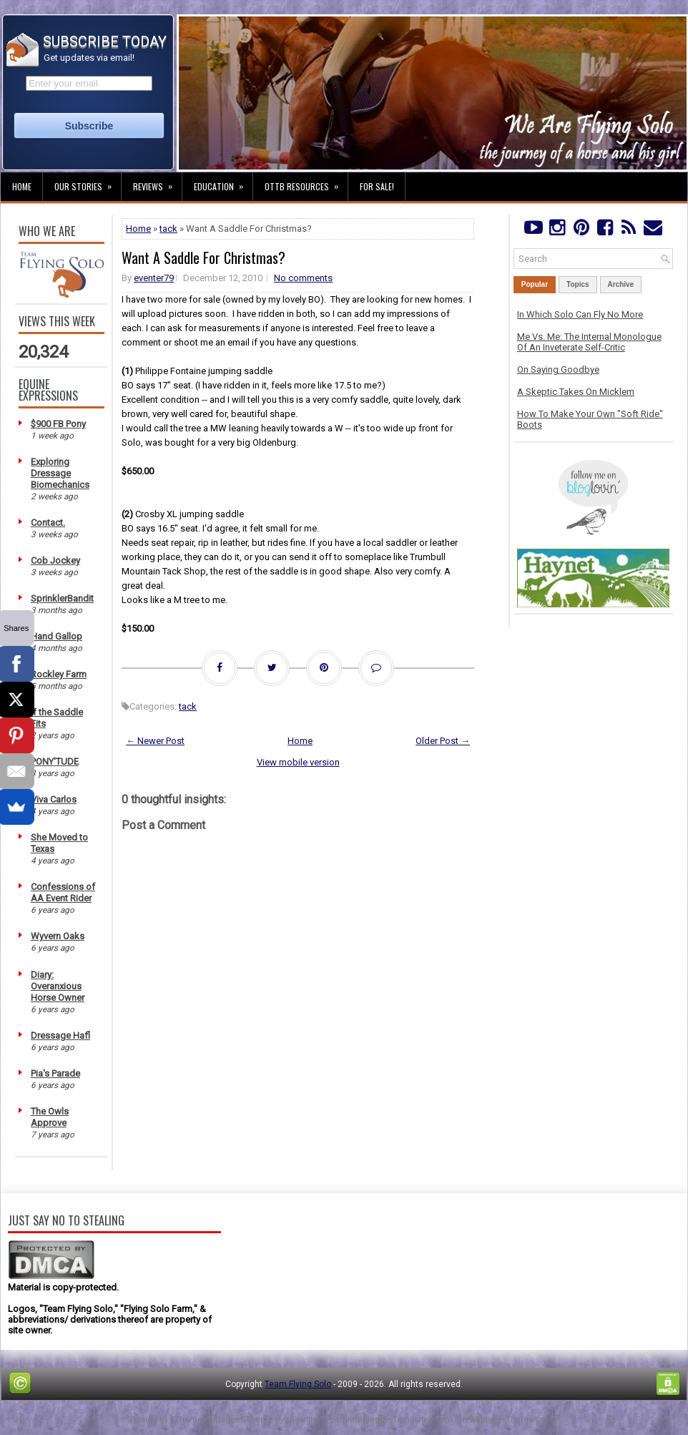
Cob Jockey (55, 560)
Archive (621, 284)
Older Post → (443, 740)
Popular (534, 284)
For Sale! (377, 186)
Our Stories (87, 182)
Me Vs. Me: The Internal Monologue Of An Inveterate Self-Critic (589, 342)
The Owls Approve (50, 1117)
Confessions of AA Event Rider (63, 892)
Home (21, 186)
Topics (577, 284)
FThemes (188, 1419)
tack (168, 228)
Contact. (48, 522)
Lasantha (303, 1419)
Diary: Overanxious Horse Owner (57, 986)
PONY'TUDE (55, 761)
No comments (303, 278)
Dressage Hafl (60, 1035)
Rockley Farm (59, 674)
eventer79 (154, 278)
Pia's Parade (55, 1073)
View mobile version (298, 762)
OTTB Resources (306, 182)
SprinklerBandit (62, 598)
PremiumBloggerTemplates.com (389, 1419)
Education (223, 182)
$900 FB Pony (58, 423)
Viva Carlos (54, 799)
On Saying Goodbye (558, 369)
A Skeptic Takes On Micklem (575, 391)
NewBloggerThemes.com (508, 1419)
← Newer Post (155, 740)
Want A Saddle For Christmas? (203, 257)
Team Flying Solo (298, 1384)
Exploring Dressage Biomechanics (60, 473)
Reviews (157, 182)
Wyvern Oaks (57, 936)
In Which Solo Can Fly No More (580, 314)
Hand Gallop (56, 636)
